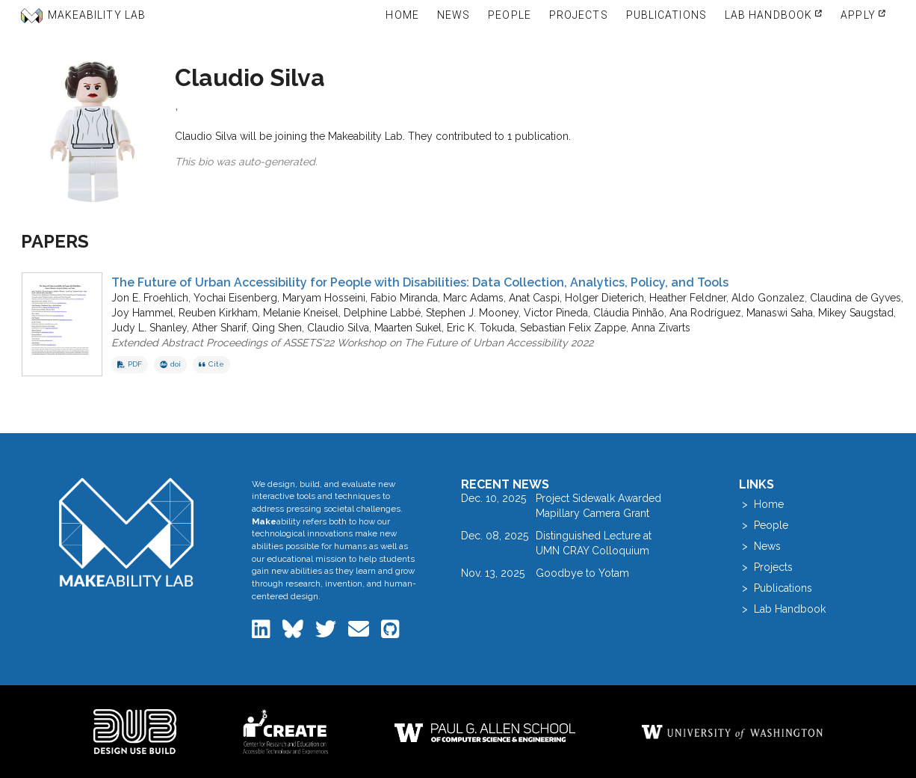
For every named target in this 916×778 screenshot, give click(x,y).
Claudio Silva (338, 328)
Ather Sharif (219, 328)
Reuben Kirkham (218, 313)
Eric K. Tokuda (481, 328)
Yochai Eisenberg (235, 298)
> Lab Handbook (782, 609)
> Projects (766, 567)
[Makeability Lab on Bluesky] (294, 633)
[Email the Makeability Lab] (360, 633)
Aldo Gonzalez (768, 298)
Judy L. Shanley (149, 328)
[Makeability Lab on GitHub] (390, 633)
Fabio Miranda (404, 298)
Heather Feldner (687, 298)
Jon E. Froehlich (149, 298)
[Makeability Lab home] (126, 532)
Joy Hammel (142, 313)
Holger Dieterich (604, 298)
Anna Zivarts (660, 328)
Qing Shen (277, 328)
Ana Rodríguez (705, 313)
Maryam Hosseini (323, 298)
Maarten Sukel (408, 328)
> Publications (775, 588)
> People (763, 525)
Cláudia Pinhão (628, 313)
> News (760, 546)
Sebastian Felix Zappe (573, 328)
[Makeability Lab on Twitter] (327, 633)
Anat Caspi (534, 298)
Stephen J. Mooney (472, 313)
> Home (761, 504)
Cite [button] (211, 364)
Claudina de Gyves (855, 298)
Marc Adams (473, 298)
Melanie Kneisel (300, 313)
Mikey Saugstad (856, 313)
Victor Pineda (556, 313)
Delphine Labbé (382, 313)
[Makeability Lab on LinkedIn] (262, 633)
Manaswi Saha (779, 313)
